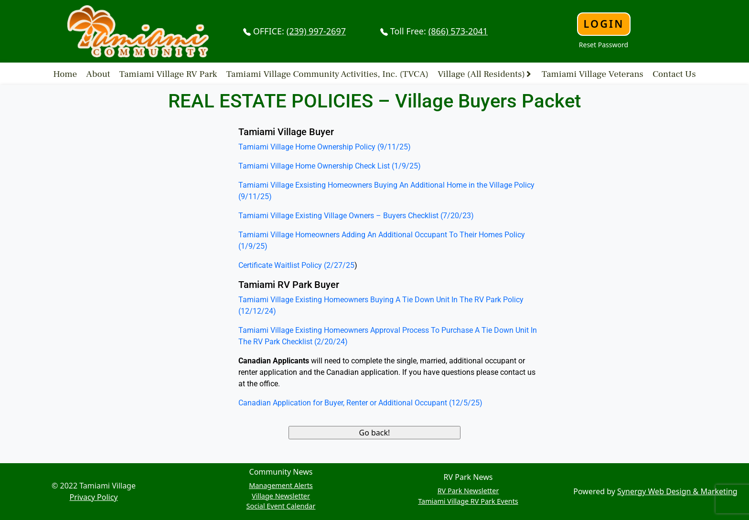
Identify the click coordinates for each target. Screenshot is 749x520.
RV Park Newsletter (468, 490)
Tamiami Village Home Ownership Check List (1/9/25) (329, 165)
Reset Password (603, 44)
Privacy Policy (94, 497)
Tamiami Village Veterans (592, 73)
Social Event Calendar (281, 505)
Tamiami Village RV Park (168, 73)
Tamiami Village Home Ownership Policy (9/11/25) (324, 146)
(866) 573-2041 (458, 31)
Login (603, 24)
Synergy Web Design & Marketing (677, 491)
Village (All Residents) (481, 73)
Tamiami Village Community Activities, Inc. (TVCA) (327, 73)
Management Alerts (281, 485)
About (98, 73)
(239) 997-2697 (316, 31)
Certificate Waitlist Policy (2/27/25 (296, 265)
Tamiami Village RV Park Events (468, 501)
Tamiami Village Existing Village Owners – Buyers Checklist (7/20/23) (356, 215)
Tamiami (253, 330)
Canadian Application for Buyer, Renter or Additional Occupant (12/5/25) (360, 402)
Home (65, 73)
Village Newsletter (281, 495)
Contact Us (674, 73)
